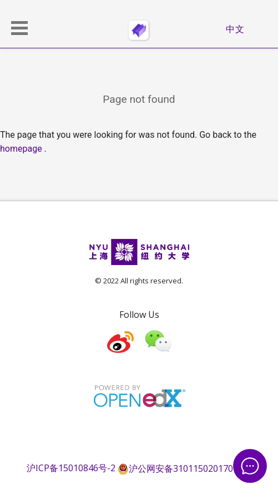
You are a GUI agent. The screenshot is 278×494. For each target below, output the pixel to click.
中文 (235, 29)
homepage (21, 148)
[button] (19, 28)
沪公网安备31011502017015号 (185, 468)
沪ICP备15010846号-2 (71, 468)
